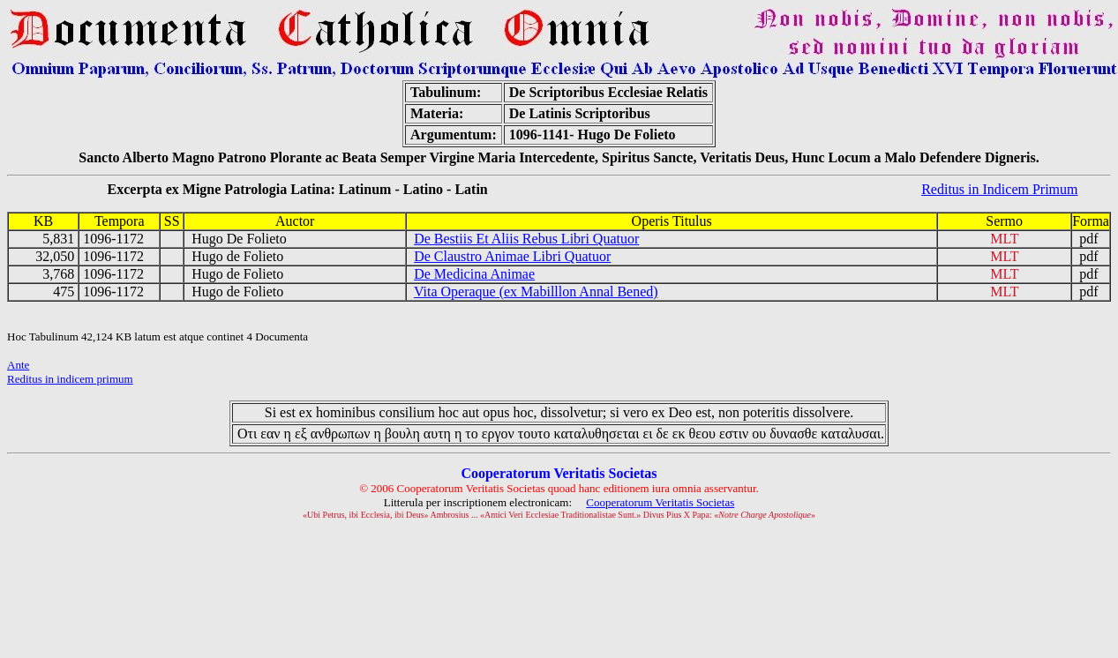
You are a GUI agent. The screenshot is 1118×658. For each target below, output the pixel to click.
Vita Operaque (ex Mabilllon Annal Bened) (536, 291)
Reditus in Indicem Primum (999, 189)
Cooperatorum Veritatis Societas (660, 502)
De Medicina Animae (474, 273)
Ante (18, 364)
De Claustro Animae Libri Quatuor (512, 256)
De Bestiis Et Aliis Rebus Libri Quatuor (526, 238)
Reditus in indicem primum (70, 378)
